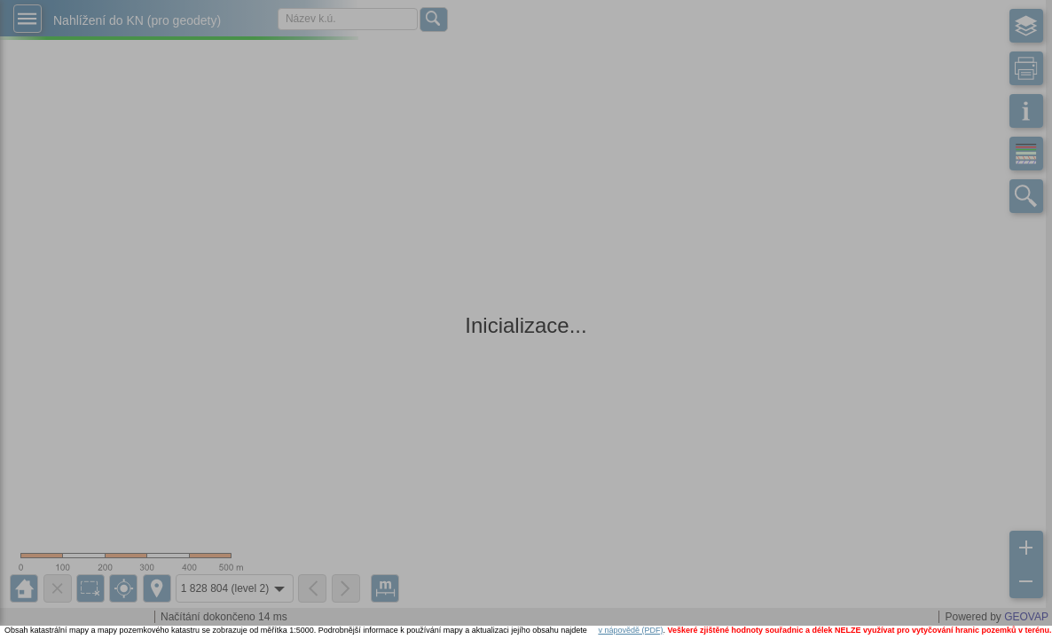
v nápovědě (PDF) (630, 630)
